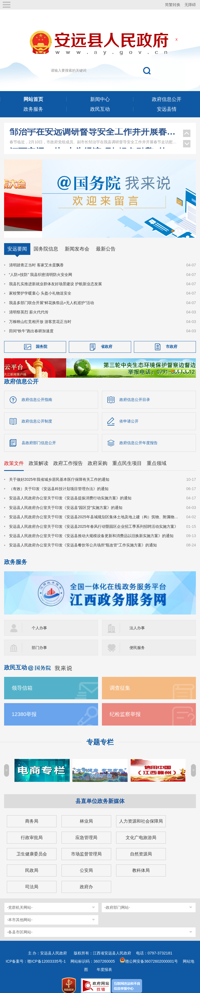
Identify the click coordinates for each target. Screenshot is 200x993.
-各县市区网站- (20, 925)
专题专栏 (100, 735)
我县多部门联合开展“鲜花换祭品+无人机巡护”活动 (51, 296)
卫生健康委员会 (31, 847)
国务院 (41, 340)
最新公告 (106, 242)
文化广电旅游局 (141, 831)
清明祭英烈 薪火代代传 (28, 305)
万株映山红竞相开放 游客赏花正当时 (40, 315)
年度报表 (104, 963)
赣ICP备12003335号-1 (46, 955)
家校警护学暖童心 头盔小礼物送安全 (40, 287)
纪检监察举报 (125, 707)
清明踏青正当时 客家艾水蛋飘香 (36, 258)
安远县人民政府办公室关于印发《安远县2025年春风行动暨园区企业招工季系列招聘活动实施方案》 (93, 520)
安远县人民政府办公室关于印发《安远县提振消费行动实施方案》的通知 (70, 492)
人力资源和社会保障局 (141, 814)
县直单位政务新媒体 (100, 794)
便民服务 (137, 641)
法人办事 (137, 621)
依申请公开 (129, 414)
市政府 (171, 340)
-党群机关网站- (20, 901)
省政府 (106, 340)
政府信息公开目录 (134, 393)
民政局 (31, 863)
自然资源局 (141, 847)
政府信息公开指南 (37, 393)
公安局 (86, 863)
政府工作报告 (68, 456)
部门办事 (39, 641)
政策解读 (38, 456)
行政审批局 (32, 831)
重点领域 (156, 456)
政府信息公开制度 (37, 414)
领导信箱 (22, 681)
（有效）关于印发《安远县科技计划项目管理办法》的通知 (58, 482)
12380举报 (24, 707)
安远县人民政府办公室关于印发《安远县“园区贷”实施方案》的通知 (65, 501)
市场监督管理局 (86, 847)
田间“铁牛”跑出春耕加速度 (31, 324)
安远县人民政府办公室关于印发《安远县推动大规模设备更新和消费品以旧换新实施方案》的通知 (91, 529)
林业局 (86, 814)
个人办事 (39, 621)
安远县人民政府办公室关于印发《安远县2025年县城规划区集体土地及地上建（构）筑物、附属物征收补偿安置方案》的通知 (94, 510)
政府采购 (97, 456)
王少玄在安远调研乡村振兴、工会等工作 (93, 134)
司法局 (31, 880)
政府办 (86, 880)
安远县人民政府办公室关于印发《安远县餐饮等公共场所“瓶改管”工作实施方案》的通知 (83, 538)
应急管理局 (86, 831)
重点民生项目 (127, 456)
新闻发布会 (77, 242)
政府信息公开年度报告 (138, 436)
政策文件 (14, 456)
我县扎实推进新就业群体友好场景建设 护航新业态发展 (55, 277)
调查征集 (120, 681)
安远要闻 (17, 242)
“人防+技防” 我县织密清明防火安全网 (40, 268)
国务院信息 (46, 242)
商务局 (31, 814)
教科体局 (141, 863)
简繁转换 (172, 4)
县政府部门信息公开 (39, 436)
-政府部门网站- (117, 901)
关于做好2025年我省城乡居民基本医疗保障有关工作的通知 (59, 473)
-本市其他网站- (20, 913)
